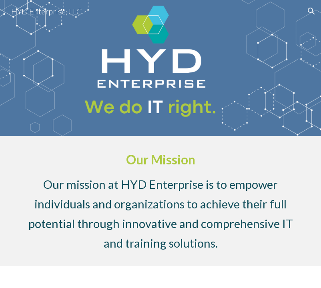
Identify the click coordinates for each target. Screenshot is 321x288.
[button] (311, 11)
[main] (160, 201)
